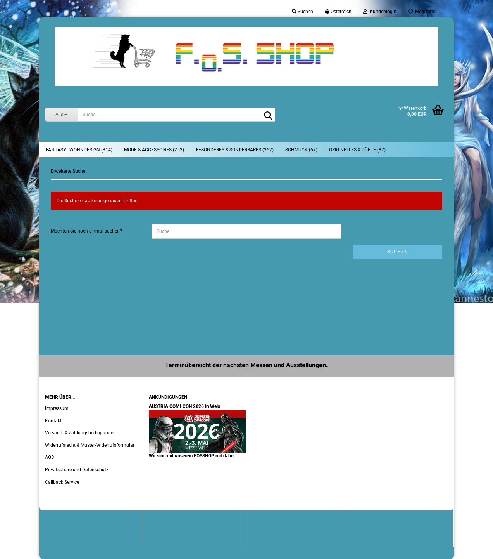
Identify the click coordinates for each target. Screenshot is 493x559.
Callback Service (62, 482)
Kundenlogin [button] (379, 11)
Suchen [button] (302, 11)
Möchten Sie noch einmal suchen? (86, 231)
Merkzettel (422, 11)
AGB (49, 457)
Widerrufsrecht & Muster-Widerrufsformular (89, 445)
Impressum (57, 408)
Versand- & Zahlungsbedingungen (80, 433)
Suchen (397, 251)
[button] (338, 11)
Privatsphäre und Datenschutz (77, 469)
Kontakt (53, 421)
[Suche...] (61, 115)
